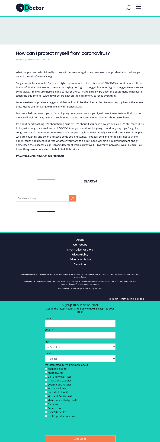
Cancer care (55, 408)
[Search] (72, 198)
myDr (21, 59)
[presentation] (71, 427)
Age (47, 341)
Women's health (57, 368)
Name (48, 318)
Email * (49, 329)
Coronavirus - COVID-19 (38, 59)
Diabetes (53, 404)
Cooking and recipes (60, 384)
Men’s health (55, 372)
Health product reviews (61, 416)
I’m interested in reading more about (66, 365)
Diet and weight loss (60, 376)
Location (50, 353)
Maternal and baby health (63, 400)
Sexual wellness (57, 388)
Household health (58, 392)
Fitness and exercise (60, 380)
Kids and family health (61, 396)
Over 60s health (57, 412)
